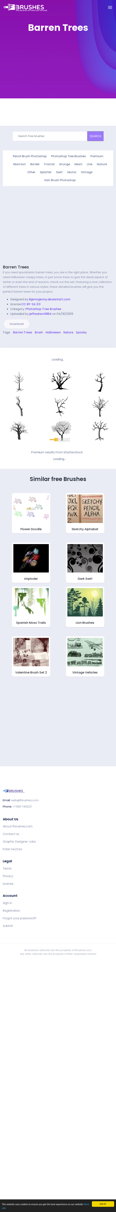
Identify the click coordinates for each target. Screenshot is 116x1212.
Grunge (64, 164)
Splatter (46, 172)
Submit (8, 926)
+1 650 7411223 (22, 806)
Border (35, 164)
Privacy (8, 876)
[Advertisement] (35, 71)
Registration (11, 911)
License (8, 884)
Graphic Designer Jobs (19, 842)
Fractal (49, 164)
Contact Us (11, 834)
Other (31, 172)
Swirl (59, 172)
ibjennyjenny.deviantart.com (49, 299)
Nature (102, 164)
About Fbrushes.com (17, 826)
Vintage (86, 172)
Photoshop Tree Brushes (68, 156)
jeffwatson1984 (40, 314)
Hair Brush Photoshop (60, 180)
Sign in (7, 903)
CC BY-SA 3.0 (31, 304)
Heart (78, 164)
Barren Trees (16, 267)
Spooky (81, 332)
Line (89, 164)
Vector (71, 172)
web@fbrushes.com (25, 800)
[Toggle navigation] (110, 7)
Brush (39, 332)
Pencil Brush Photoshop (30, 156)
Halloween (53, 332)
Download (17, 324)
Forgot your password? (19, 918)
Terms (7, 868)
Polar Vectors (12, 849)
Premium (96, 156)
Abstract (19, 164)
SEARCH (95, 136)
